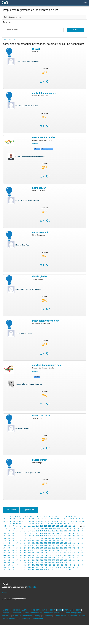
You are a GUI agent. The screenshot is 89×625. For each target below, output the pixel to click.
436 (53, 565)
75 (67, 521)
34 (20, 519)
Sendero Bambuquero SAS (46, 365)
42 (45, 519)
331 (33, 553)
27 (78, 516)
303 (82, 548)
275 (49, 545)
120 (65, 526)
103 (77, 524)
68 (45, 521)
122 (74, 526)
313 (41, 550)
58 (14, 521)
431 (33, 565)
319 (65, 550)
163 (82, 531)
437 (57, 565)
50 (70, 519)
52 (77, 519)
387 (17, 560)
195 (49, 536)
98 (58, 524)
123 (81, 526)
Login (59, 610)
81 (4, 524)
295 (49, 548)
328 (21, 553)
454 (45, 567)
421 (74, 562)
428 (21, 565)
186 (13, 536)
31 (10, 519)
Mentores (7, 610)
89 (29, 524)
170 (29, 533)
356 (53, 555)
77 (74, 521)
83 (10, 524)
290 (29, 548)
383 (82, 558)
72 (58, 521)
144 (5, 531)
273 (41, 545)
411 (33, 562)
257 (57, 543)
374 (45, 558)
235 (49, 541)
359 (65, 555)
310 (29, 550)
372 (37, 558)
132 (38, 528)
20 (56, 516)
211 (33, 538)
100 (65, 524)
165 (9, 533)
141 (74, 528)
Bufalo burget (39, 460)
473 (41, 570)
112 (33, 526)
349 (25, 555)
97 (55, 524)
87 (23, 524)
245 (9, 543)
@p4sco (5, 593)
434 (45, 565)
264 (5, 545)
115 (45, 526)
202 (78, 536)
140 (70, 528)
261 (74, 543)
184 (5, 536)
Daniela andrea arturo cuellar (26, 106)
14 (37, 516)
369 (25, 558)
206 (13, 538)
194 (45, 536)
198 (61, 536)
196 (53, 536)
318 (61, 550)
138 (62, 528)
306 (13, 550)
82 (7, 524)
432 (37, 565)
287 (17, 548)
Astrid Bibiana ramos (23, 333)
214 (45, 538)
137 (58, 528)
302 (78, 548)
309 (25, 550)
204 (5, 538)
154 (45, 531)
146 (13, 531)
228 (21, 541)
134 (46, 528)
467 (17, 570)
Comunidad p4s (9, 40)
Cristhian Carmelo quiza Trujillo (27, 473)
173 (41, 533)
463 (82, 567)
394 (45, 560)
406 (13, 562)
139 (66, 528)
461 (74, 567)
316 (53, 550)
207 (17, 538)
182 (78, 533)
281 (74, 545)
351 (33, 555)
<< (77, 526)
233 (41, 541)
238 (61, 541)
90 (32, 524)
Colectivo (77, 610)
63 (29, 521)
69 (48, 521)
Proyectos (16, 610)
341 (74, 553)
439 (65, 565)
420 (70, 562)
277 (57, 545)
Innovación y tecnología (45, 320)
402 (78, 560)
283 (82, 545)
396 (53, 560)
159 (65, 531)
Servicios (6, 613)
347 (17, 555)
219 (65, 538)
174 (45, 533)
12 (31, 516)
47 (61, 519)
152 (37, 531)
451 (33, 567)
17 (46, 516)
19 (53, 516)
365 (9, 558)
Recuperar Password (39, 610)
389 (25, 560)
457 (57, 567)
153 (41, 531)
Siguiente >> (29, 510)
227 (17, 541)
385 (9, 560)
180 (70, 533)
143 (83, 528)
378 (61, 558)
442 (78, 565)
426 (13, 565)
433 (41, 565)
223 (82, 538)
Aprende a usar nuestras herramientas (69, 616)
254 (45, 543)
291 (33, 548)
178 (61, 533)
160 (70, 531)
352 (37, 555)
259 (65, 543)
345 (9, 555)
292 (37, 548)
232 (37, 541)
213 (41, 538)
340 (70, 553)
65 (36, 521)
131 (34, 528)
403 (82, 560)
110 (25, 526)
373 (41, 558)
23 (65, 516)
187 (17, 536)
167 (17, 533)
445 (9, 567)
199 (65, 536)
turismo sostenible (47, 149)
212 (37, 538)
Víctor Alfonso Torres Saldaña (26, 61)
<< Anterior (11, 510)
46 (58, 519)
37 (29, 519)
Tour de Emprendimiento (22, 616)
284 (5, 548)
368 (21, 558)
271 (33, 545)
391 (33, 560)
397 (57, 560)
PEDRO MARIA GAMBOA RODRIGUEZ (30, 156)
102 (73, 524)
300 (70, 548)
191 (33, 536)
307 (17, 550)
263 (82, 543)
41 (42, 519)
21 (59, 516)
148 (21, 531)
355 (49, 555)
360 (70, 555)
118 (57, 526)
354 (45, 555)
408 (21, 562)
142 (79, 528)
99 (61, 524)
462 (78, 567)
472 (37, 570)
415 (49, 562)
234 (45, 541)
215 (49, 538)
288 (21, 548)
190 (29, 536)
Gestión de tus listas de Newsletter (16, 619)
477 (57, 570)
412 (37, 562)
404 (5, 562)
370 (29, 558)
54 (83, 519)
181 (74, 533)
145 (9, 531)
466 (13, 570)
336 (53, 553)
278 (61, 545)
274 (45, 545)
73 (61, 521)
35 (23, 519)
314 (45, 550)
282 (78, 545)
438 (61, 565)
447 (17, 567)
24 (69, 516)
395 (49, 560)
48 (64, 519)
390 (29, 560)
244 (5, 543)
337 (57, 553)
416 (53, 562)
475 (49, 570)
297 (57, 548)
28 (81, 516)
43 (48, 519)
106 (9, 526)
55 (4, 521)
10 (24, 516)
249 (25, 543)
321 (74, 550)
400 (70, 560)
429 (25, 565)
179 (65, 533)
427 (17, 565)
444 (5, 567)
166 (13, 533)
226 (13, 541)
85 (17, 524)
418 (61, 562)
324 (5, 553)
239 (65, 541)
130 (30, 528)
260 (70, 543)
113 (37, 526)
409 (25, 562)
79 (80, 521)
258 (61, 543)
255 (49, 543)
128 (22, 528)
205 (9, 538)
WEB (35, 144)
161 (74, 531)
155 (49, 531)
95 (48, 524)
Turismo (37, 149)
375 (49, 558)
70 (51, 521)
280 (70, 545)
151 (33, 531)
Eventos (25, 610)
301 (74, 548)
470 (29, 570)
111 (29, 526)
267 (17, 545)
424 (5, 565)
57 (10, 521)
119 (61, 526)
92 (39, 524)
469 (25, 570)
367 (17, 558)
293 (41, 548)
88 (26, 524)
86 (20, 524)
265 (9, 545)
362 (78, 555)
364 (5, 558)
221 (74, 538)
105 (5, 526)
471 (33, 570)
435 (49, 565)
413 (41, 562)
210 (29, 538)
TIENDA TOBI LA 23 (41, 415)
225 (9, 541)
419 (65, 562)
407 (17, 562)
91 (36, 524)
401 (74, 560)
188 (21, 536)
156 (53, 531)
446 (13, 567)
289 (25, 548)
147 (17, 531)
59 (17, 521)
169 (25, 533)
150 (29, 531)
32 (14, 519)
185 (9, 536)
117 (53, 526)
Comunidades (38, 619)
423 (82, 562)
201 (74, 536)
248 (21, 543)
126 (14, 528)
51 (74, 519)
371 (33, 558)
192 (37, 536)
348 (21, 555)
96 (51, 524)
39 (36, 519)
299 (65, 548)
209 (25, 538)
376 (53, 558)
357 (57, 555)
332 (37, 553)
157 (57, 531)
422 (78, 562)
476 (53, 570)
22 (62, 516)
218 (61, 538)
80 (83, 521)
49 (67, 519)
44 (51, 519)
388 (21, 560)
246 (13, 543)
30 (7, 519)
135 (50, 528)
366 (13, 558)
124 (6, 528)
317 (57, 550)
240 (70, 541)
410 (29, 562)
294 (45, 548)
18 (50, 516)
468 (21, 570)
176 (53, 533)
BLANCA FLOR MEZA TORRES (27, 201)
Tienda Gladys (39, 276)
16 (43, 516)
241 (74, 541)
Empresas (67, 610)
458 (61, 567)
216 (53, 538)
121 (70, 526)
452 (37, 567)
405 (9, 562)
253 (41, 543)
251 (33, 543)
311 (33, 550)
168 (21, 533)
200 (70, 536)
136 (54, 528)
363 (82, 555)
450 (29, 567)
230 (29, 541)
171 (33, 533)
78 (77, 521)
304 (5, 550)
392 (37, 560)
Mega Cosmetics (41, 232)
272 (37, 545)
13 (34, 516)
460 (70, 567)
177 (57, 533)
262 (78, 543)
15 (40, 516)
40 (39, 519)
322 (78, 550)
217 (57, 538)
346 (13, 555)
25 (72, 516)
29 (4, 519)
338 (61, 553)
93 (42, 524)
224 (5, 541)
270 (29, 545)
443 (82, 565)
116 (49, 526)
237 (57, 541)
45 (55, 519)
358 (61, 555)
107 (13, 526)
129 (26, 528)
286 (13, 548)
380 (70, 558)
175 (49, 533)
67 (42, 521)
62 (26, 521)
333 (41, 553)
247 (17, 543)
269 (25, 545)
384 (5, 560)
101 (69, 524)
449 (25, 567)
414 (45, 562)
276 (53, 545)
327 (17, 553)
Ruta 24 (36, 49)
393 (41, 560)
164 (5, 533)
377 (57, 558)
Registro (52, 610)
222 (78, 538)
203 (82, 536)
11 (27, 516)
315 (49, 550)
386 (13, 560)
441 (74, 565)
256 (53, 543)
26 (75, 516)
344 (5, 555)
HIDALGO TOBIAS (22, 428)
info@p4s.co (32, 587)
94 (45, 524)
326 (13, 553)
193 (41, 536)
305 (9, 550)
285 (9, 548)
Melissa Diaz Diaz (22, 245)
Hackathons (47, 616)
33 (17, 519)
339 (65, 553)
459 (65, 567)
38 (32, 519)
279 (65, 545)
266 (13, 545)
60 (20, 521)
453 (41, 567)
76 (70, 521)
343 (82, 553)
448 (21, 567)
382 (78, 558)
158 (61, 531)
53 (80, 519)
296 (53, 548)
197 (57, 536)
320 (70, 550)
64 (32, 521)
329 (25, 553)
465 (9, 570)
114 (41, 526)
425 (9, 565)
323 (82, 550)
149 (25, 531)
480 (70, 570)
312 (37, 550)
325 (9, 553)
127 (18, 528)
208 (21, 538)
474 (45, 570)
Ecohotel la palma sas (44, 93)
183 (82, 533)
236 (53, 541)
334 (45, 553)
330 (29, 553)
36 (26, 519)
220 (70, 538)
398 (61, 560)
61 (23, 521)
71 (55, 521)
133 (42, 528)
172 (37, 533)
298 (61, 548)
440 (70, 565)
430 (29, 565)
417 (57, 562)
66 (39, 521)
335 (49, 553)
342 (78, 553)
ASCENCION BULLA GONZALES (27, 289)
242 (78, 541)
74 (64, 521)
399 (65, 560)
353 (41, 555)
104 (81, 524)
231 (33, 541)
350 (29, 555)
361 (74, 555)
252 (37, 543)
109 (21, 526)
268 (21, 545)
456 (53, 567)
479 (65, 570)
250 (29, 543)
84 (14, 524)
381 (74, 558)
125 (10, 528)
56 (7, 521)
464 (5, 570)
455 (49, 567)
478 (61, 570)
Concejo (37, 616)
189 (25, 536)
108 (17, 526)
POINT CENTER (39, 188)
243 (82, 541)
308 (21, 550)
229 (25, 541)
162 (78, 531)
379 (65, 558)
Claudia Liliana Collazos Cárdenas (28, 384)
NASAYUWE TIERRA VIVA (43, 137)
